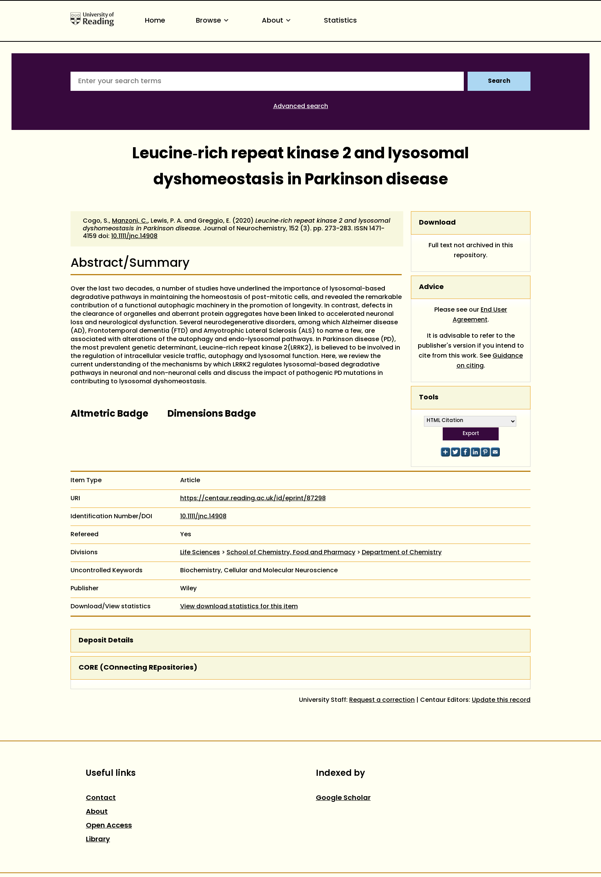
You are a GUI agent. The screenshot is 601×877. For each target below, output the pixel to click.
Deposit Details (106, 641)
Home (155, 20)
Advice (431, 287)
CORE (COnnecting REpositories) (138, 668)
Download (437, 223)
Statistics (340, 20)
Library (98, 840)
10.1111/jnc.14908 (134, 236)
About (277, 20)
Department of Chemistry (402, 553)
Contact (101, 798)
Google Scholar (343, 798)
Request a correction (382, 700)
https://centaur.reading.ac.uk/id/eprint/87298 (253, 499)
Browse (213, 20)
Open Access (109, 826)
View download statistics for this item (239, 607)
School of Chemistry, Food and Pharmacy (291, 553)
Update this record (501, 700)
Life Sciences (200, 553)
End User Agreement (480, 315)
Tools (428, 398)
